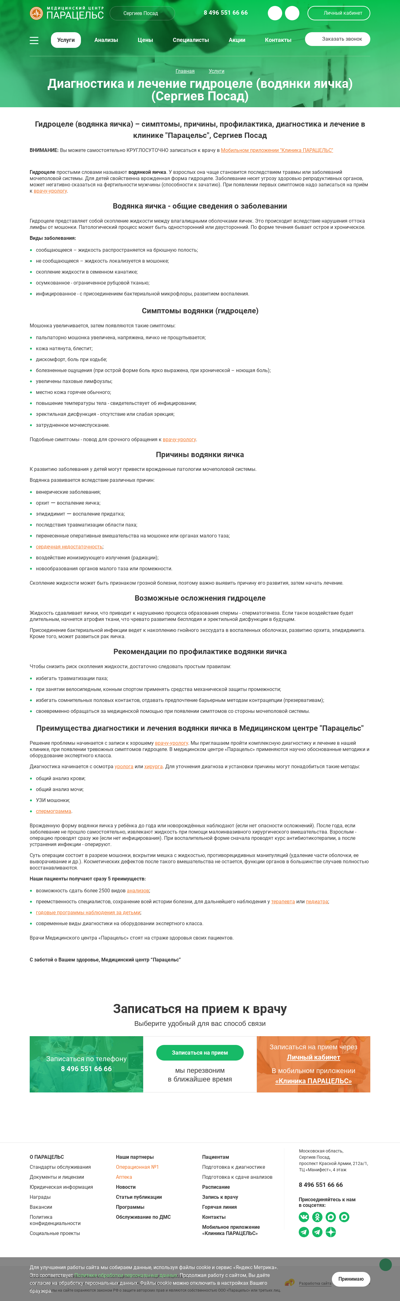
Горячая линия (219, 1207)
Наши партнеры (135, 1157)
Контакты (278, 40)
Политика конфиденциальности (55, 1220)
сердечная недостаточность (69, 547)
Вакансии (41, 1207)
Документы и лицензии (57, 1177)
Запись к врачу (220, 1197)
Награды (40, 1197)
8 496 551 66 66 (86, 1069)
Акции (237, 40)
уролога (124, 766)
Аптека (124, 1177)
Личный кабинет (343, 13)
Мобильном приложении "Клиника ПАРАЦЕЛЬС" (277, 150)
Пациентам (215, 1157)
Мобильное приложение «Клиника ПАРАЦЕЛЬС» (231, 1230)
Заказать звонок (342, 39)
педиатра (317, 902)
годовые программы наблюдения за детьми (88, 912)
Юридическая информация (61, 1187)
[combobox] (142, 13)
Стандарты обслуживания (60, 1167)
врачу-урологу (50, 191)
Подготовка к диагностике (233, 1167)
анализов (138, 891)
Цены (145, 40)
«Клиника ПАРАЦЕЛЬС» (313, 1081)
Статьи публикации (139, 1197)
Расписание (216, 1187)
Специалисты (191, 40)
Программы (130, 1207)
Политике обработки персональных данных (125, 1275)
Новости (126, 1187)
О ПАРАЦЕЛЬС (47, 1157)
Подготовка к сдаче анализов (237, 1177)
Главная (185, 71)
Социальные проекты (55, 1233)
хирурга (153, 766)
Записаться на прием (200, 1052)
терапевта (283, 902)
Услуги (66, 40)
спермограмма (53, 811)
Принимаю (351, 1279)
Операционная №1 (137, 1167)
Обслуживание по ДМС (143, 1217)
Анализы (106, 40)
